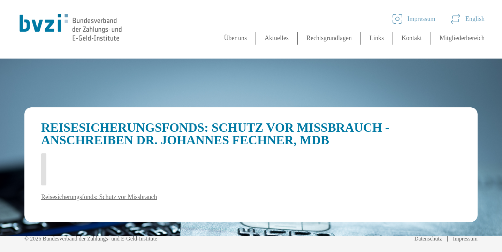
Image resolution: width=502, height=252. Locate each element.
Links (377, 38)
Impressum (414, 19)
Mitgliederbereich (462, 38)
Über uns (235, 38)
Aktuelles (277, 38)
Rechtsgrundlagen (329, 38)
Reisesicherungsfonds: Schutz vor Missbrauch (99, 196)
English (468, 19)
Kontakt (412, 38)
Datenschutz (428, 239)
